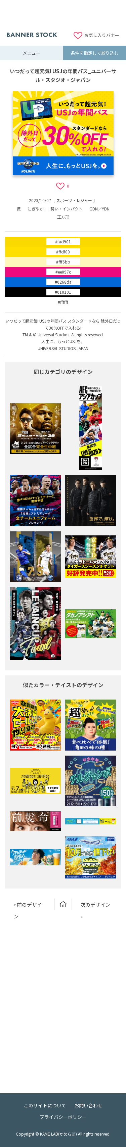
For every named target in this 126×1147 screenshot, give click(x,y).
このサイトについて (45, 1105)
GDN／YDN (99, 208)
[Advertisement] (63, 15)
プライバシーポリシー (63, 1116)
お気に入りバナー (101, 35)
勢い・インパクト (66, 208)
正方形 (63, 217)
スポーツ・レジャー (74, 200)
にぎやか (36, 208)
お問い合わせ (88, 1105)
